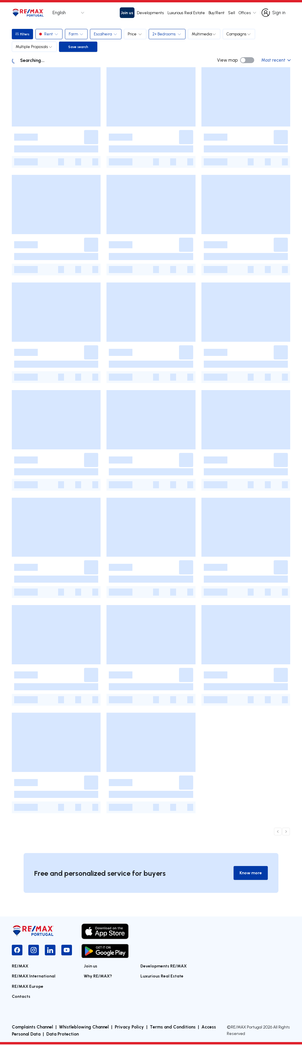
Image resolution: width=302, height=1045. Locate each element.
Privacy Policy (129, 1027)
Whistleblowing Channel (84, 1027)
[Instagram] (33, 950)
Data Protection (62, 1034)
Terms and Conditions (173, 1027)
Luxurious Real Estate (186, 12)
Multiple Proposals (34, 46)
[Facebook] (17, 950)
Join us (127, 12)
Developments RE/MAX (163, 966)
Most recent (275, 60)
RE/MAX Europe (27, 986)
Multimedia (205, 34)
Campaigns (240, 34)
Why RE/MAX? (98, 976)
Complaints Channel (32, 1027)
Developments (150, 12)
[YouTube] (66, 950)
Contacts (21, 996)
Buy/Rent (216, 12)
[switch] (247, 60)
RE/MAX (20, 966)
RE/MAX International (33, 976)
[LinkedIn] (50, 950)
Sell (231, 12)
